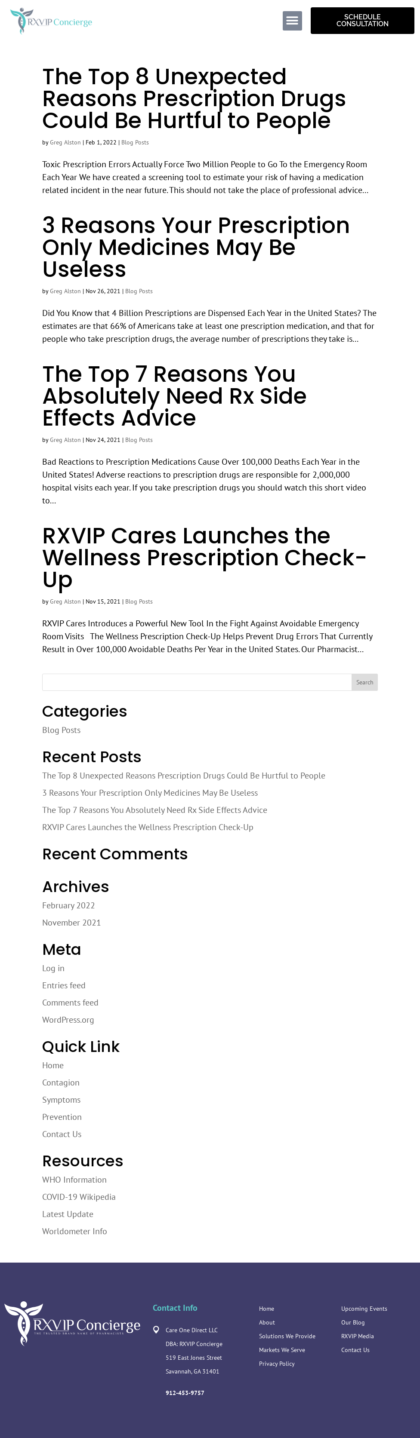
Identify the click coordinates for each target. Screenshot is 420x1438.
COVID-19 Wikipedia (79, 1196)
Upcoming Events (364, 1308)
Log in (53, 968)
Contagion (61, 1082)
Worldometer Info (74, 1231)
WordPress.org (68, 1019)
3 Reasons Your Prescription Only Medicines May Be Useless (196, 247)
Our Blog (353, 1322)
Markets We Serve (282, 1350)
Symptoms (61, 1099)
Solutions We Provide (287, 1336)
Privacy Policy (277, 1363)
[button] (292, 21)
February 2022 (68, 905)
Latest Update (67, 1214)
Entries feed (64, 985)
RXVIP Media (357, 1336)
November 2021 (71, 922)
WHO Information (74, 1179)
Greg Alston (65, 142)
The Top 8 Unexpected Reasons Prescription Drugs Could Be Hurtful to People (194, 98)
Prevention (62, 1116)
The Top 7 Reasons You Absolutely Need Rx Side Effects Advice (174, 396)
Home (53, 1065)
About (267, 1322)
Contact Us (61, 1134)
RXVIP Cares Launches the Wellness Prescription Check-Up (204, 557)
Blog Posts (135, 142)
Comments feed (70, 1002)
